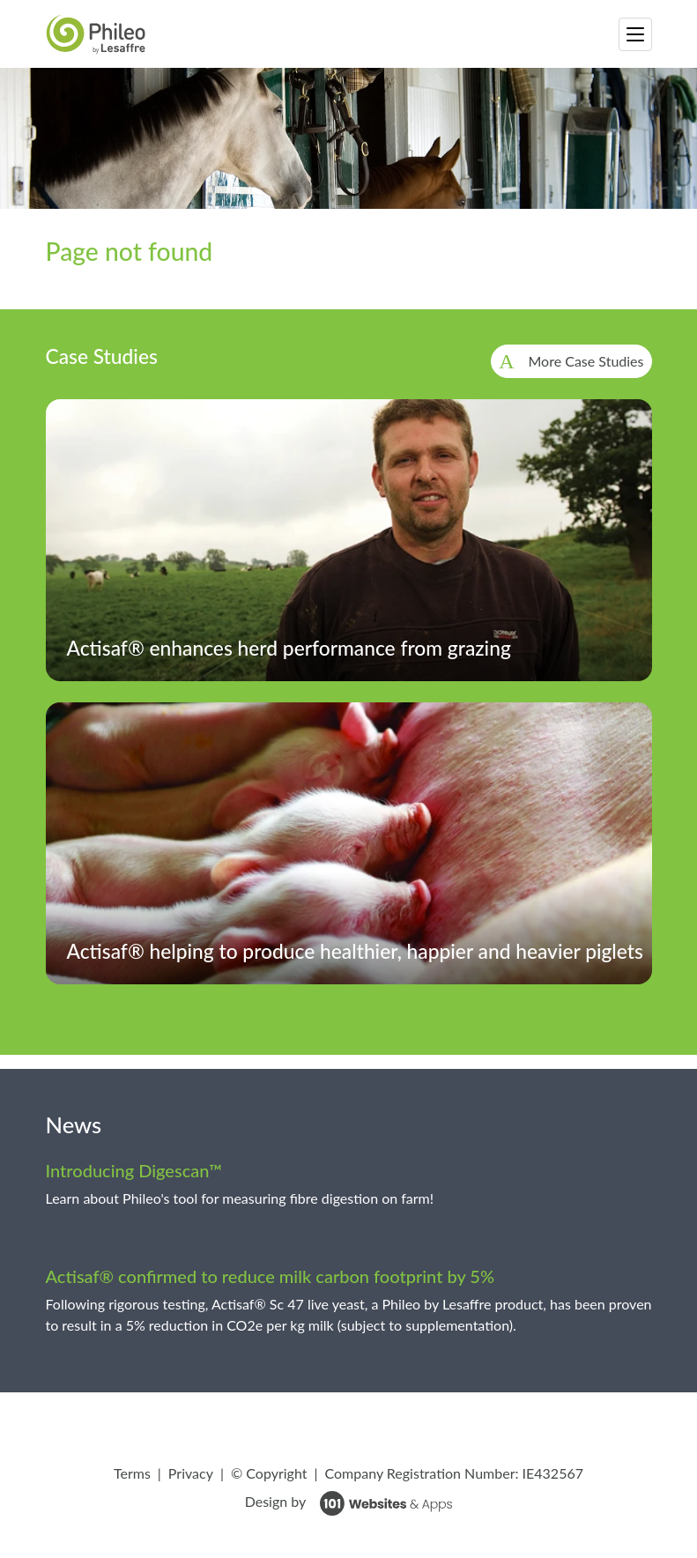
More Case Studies (586, 360)
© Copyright (269, 1473)
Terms (132, 1473)
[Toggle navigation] (635, 34)
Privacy (190, 1473)
